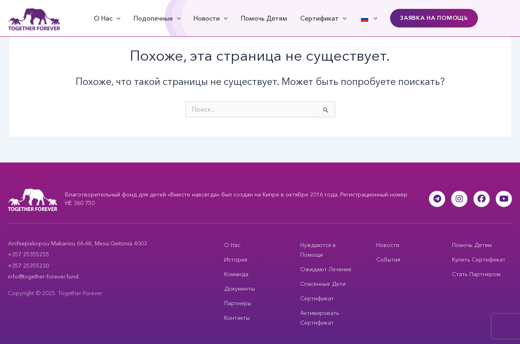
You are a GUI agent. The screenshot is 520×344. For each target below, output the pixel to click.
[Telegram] (437, 199)
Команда (236, 274)
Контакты (237, 317)
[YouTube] (504, 199)
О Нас (107, 18)
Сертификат (323, 18)
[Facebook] (481, 199)
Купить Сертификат (478, 259)
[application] (116, 18)
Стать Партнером (476, 274)
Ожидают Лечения (325, 269)
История (235, 259)
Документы (239, 288)
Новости (210, 18)
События (388, 259)
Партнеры (237, 303)
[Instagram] (459, 199)
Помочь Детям (264, 18)
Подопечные (157, 18)
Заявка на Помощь (434, 17)
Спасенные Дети (323, 283)
